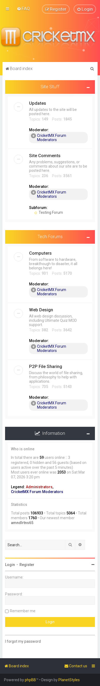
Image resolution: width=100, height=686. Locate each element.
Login (10, 565)
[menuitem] (23, 9)
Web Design (41, 309)
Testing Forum (48, 212)
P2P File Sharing (45, 366)
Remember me (22, 611)
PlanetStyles (69, 680)
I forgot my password (23, 641)
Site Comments (45, 155)
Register (26, 565)
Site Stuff (50, 86)
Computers (40, 252)
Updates (37, 103)
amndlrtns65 (22, 523)
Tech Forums (50, 236)
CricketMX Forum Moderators (48, 137)
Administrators (39, 487)
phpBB (30, 680)
